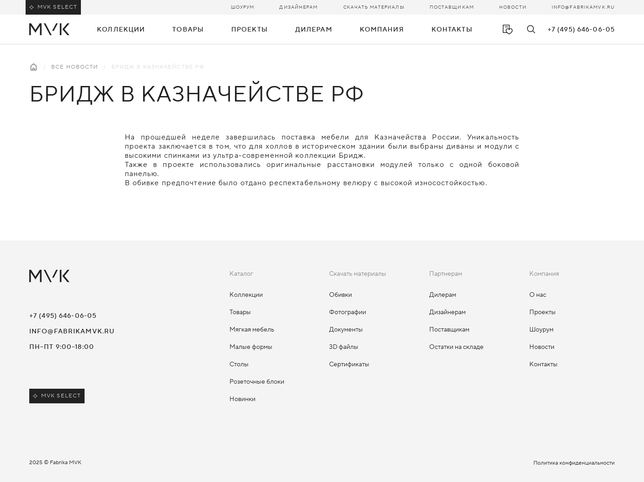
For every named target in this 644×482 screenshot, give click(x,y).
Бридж (351, 155)
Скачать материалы (373, 7)
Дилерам (442, 295)
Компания (382, 30)
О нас (537, 295)
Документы (346, 330)
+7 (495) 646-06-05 (581, 30)
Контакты (452, 30)
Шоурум (243, 7)
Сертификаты (349, 364)
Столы (239, 364)
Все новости (74, 67)
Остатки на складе (456, 347)
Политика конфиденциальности (574, 463)
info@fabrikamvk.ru (583, 7)
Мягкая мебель (251, 330)
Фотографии (347, 312)
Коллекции (246, 295)
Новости (513, 7)
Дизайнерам (298, 7)
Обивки (340, 295)
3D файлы (343, 347)
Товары (240, 312)
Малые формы (250, 347)
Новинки (242, 399)
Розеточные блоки (256, 382)
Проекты (249, 30)
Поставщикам (452, 7)
